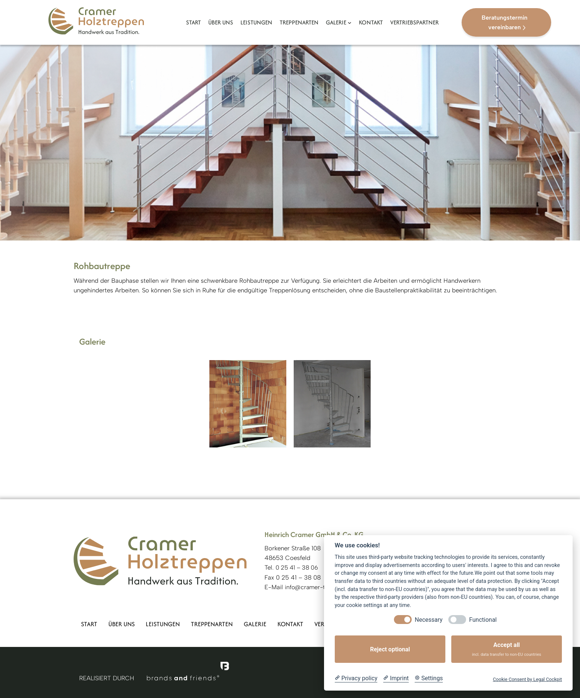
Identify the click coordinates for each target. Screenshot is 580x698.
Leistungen (163, 624)
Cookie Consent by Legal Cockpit (527, 679)
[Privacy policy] (356, 678)
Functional (482, 619)
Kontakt (290, 624)
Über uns (121, 624)
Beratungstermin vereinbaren (504, 22)
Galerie (255, 624)
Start (89, 624)
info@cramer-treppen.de (319, 587)
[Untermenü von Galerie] (349, 22)
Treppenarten (212, 624)
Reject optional (390, 649)
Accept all (506, 649)
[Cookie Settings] (429, 678)
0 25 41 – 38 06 (297, 567)
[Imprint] (396, 678)
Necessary (428, 619)
